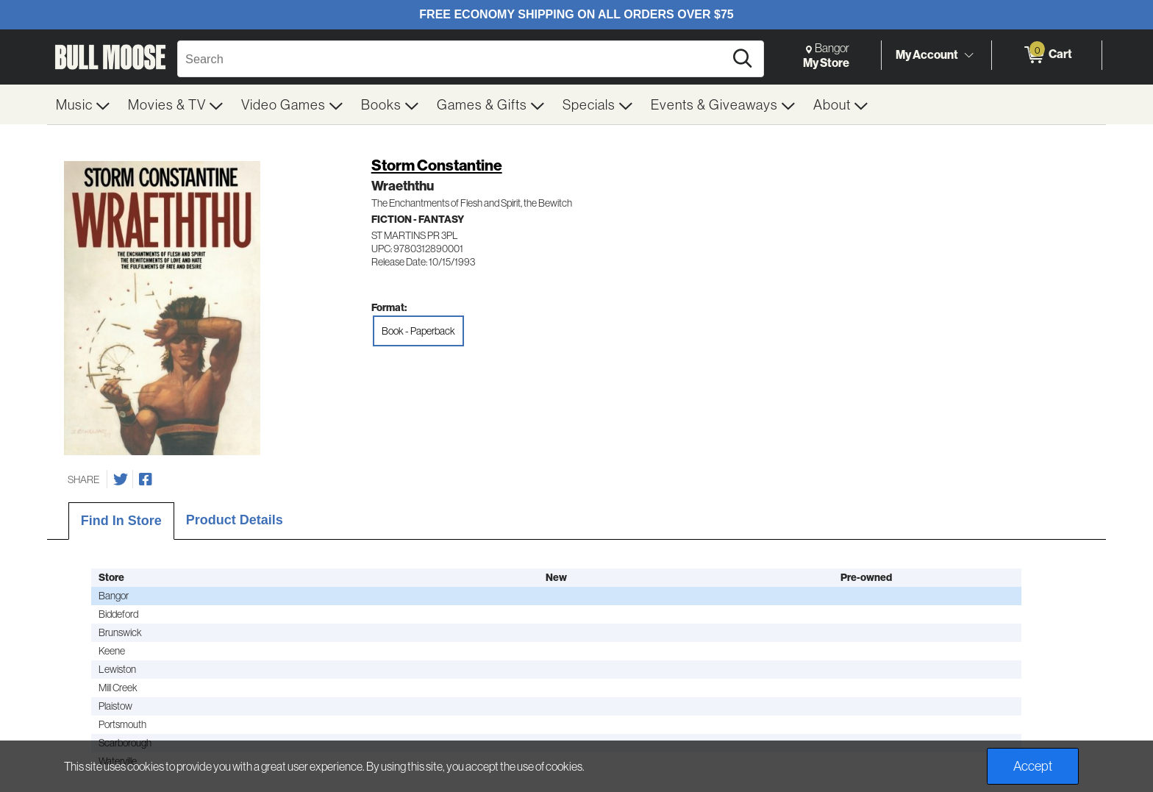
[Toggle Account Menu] (968, 55)
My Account (927, 54)
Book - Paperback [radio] (418, 331)
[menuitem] (83, 104)
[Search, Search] (453, 58)
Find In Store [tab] (121, 520)
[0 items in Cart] (1046, 55)
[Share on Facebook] (145, 479)
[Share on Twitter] (120, 479)
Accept (1032, 765)
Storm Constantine (436, 165)
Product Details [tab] (234, 520)
